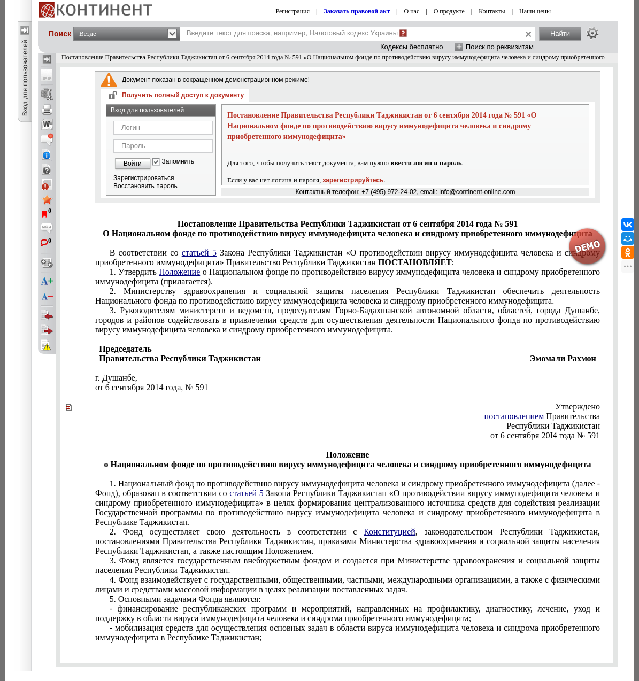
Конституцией (389, 531)
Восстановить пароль (145, 186)
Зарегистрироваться (143, 178)
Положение (179, 271)
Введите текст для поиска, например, (292, 33)
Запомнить (178, 161)
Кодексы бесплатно (411, 47)
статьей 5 (199, 252)
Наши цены (535, 11)
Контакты (492, 11)
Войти (133, 163)
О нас (411, 11)
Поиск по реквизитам (500, 47)
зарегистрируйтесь (353, 180)
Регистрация (292, 11)
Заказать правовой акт (357, 11)
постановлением (514, 416)
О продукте (449, 11)
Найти (560, 33)
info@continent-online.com (477, 192)
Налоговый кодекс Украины (354, 33)
